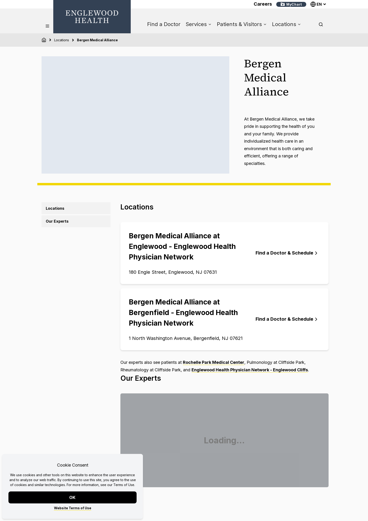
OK (72, 497)
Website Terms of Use (72, 508)
